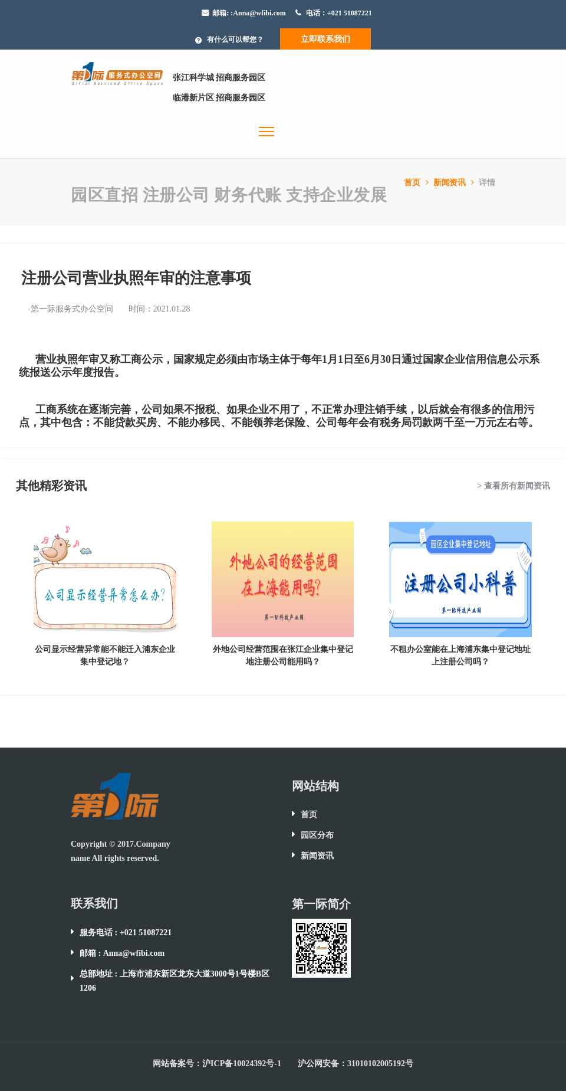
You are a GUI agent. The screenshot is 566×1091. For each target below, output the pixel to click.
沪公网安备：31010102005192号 (355, 1063)
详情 (487, 182)
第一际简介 (321, 903)
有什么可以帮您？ (235, 39)
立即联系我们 (325, 39)
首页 (417, 182)
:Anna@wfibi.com (258, 13)
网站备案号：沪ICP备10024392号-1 (217, 1063)
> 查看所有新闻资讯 (514, 485)
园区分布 (317, 835)
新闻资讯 (455, 182)
